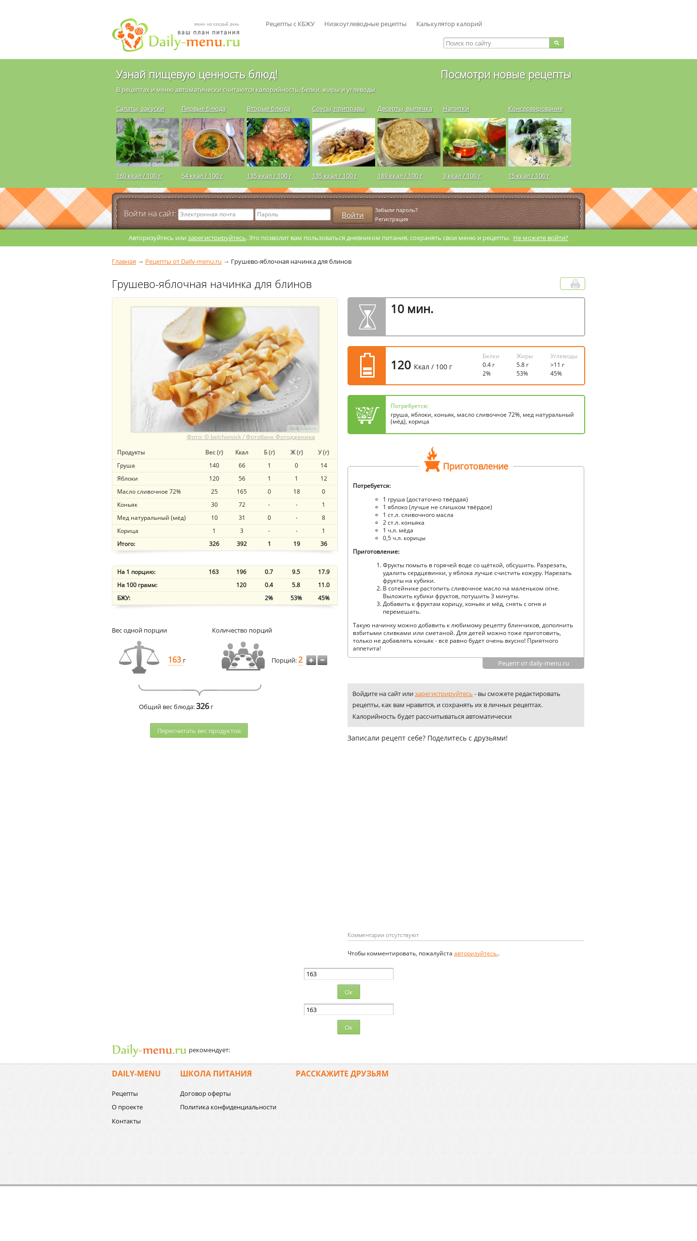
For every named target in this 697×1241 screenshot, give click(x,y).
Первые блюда (204, 108)
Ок (349, 992)
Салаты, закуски (140, 108)
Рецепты (125, 1093)
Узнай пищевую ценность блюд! (196, 74)
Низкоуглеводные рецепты (365, 23)
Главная (124, 261)
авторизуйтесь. (476, 953)
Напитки (456, 108)
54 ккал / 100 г (202, 175)
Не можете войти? (540, 237)
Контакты (126, 1121)
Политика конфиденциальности (228, 1107)
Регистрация (391, 219)
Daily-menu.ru (182, 35)
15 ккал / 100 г (529, 175)
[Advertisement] (429, 852)
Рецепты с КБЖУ (290, 23)
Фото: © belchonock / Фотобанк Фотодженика (251, 437)
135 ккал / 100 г (269, 175)
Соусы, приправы (338, 108)
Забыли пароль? (396, 209)
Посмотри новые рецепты (505, 74)
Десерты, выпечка (405, 108)
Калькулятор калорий (449, 23)
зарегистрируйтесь (217, 237)
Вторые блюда (268, 108)
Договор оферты (205, 1093)
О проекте (127, 1107)
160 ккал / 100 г (138, 175)
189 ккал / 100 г (400, 175)
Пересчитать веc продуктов (199, 730)
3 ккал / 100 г (462, 175)
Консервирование (535, 108)
